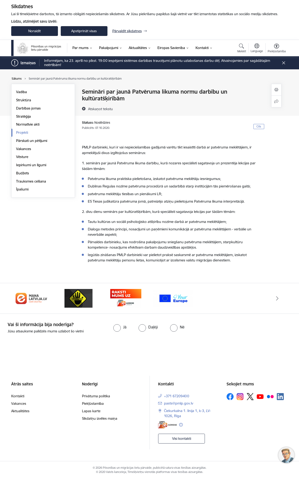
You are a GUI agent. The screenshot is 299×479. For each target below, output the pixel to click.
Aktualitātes (20, 411)
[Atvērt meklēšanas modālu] (241, 48)
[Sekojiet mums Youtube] (260, 396)
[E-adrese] (167, 425)
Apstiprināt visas (84, 31)
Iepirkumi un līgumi (31, 165)
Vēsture (22, 157)
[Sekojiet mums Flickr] (270, 396)
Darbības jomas (28, 108)
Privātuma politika (96, 396)
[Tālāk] (277, 298)
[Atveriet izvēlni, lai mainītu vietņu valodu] (256, 48)
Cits (258, 126)
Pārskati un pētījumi (31, 140)
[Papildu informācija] (181, 424)
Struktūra (23, 100)
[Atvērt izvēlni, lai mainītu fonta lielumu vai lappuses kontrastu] (276, 48)
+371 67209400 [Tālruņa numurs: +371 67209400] (176, 396)
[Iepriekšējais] (22, 298)
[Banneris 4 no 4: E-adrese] (125, 298)
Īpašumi (22, 189)
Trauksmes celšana (31, 181)
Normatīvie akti (27, 124)
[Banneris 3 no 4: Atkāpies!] (78, 298)
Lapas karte (91, 411)
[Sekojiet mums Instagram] (240, 396)
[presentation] (39, 347)
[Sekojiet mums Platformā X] (250, 396)
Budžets (22, 173)
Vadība (21, 92)
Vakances (23, 149)
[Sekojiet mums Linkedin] (280, 396)
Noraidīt (34, 31)
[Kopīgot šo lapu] (276, 101)
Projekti (22, 132)
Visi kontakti (181, 438)
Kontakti (17, 396)
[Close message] (283, 62)
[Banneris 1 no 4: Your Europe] (173, 298)
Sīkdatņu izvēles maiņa (99, 418)
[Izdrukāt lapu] (276, 89)
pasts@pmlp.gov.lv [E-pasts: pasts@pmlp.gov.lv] (178, 403)
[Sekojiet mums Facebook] (230, 396)
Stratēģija (23, 116)
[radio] (119, 327)
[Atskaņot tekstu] (100, 109)
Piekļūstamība (93, 403)
